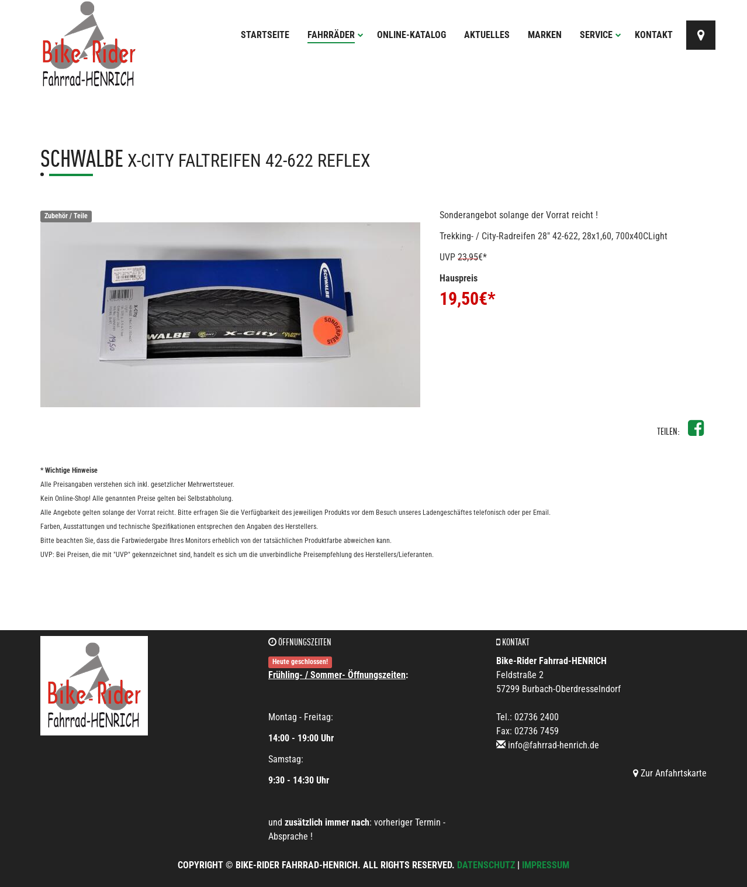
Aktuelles (487, 34)
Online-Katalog (411, 34)
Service (600, 34)
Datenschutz (486, 865)
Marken (545, 34)
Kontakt (654, 34)
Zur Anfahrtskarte (670, 773)
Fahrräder (335, 34)
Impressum (545, 865)
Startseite (265, 34)
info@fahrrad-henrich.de (553, 745)
